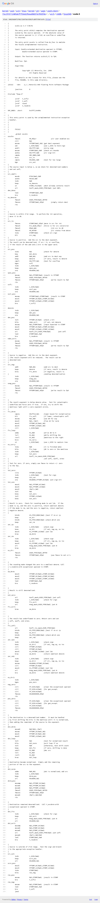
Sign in (95, 3)
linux (24, 11)
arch (52, 14)
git (37, 11)
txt (90, 899)
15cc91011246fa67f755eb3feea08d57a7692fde (24, 14)
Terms (25, 899)
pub (12, 11)
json (96, 899)
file (48, 19)
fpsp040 (67, 14)
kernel (5, 11)
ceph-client (52, 11)
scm (18, 11)
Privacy (19, 899)
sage (43, 11)
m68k (59, 14)
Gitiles (13, 899)
